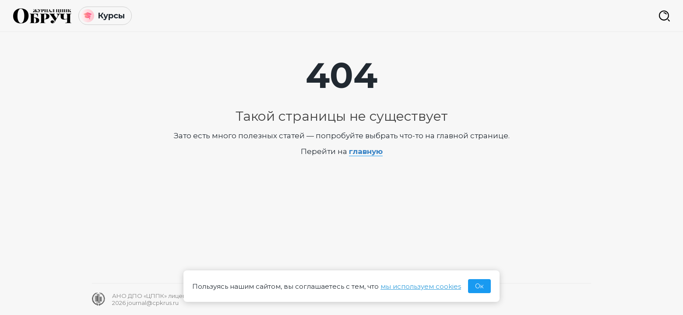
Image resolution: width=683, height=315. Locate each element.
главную (366, 151)
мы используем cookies (420, 286)
